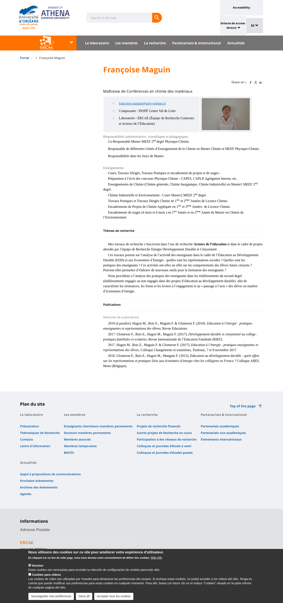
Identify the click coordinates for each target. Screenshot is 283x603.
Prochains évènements (36, 481)
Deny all (84, 598)
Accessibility (241, 7)
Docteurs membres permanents (87, 433)
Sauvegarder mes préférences (51, 598)
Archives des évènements (39, 487)
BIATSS (69, 453)
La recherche (155, 43)
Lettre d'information (35, 446)
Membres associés (77, 439)
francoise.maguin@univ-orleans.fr (142, 103)
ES (254, 25)
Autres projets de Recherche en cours (164, 433)
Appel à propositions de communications (50, 474)
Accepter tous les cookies (114, 598)
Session (37, 567)
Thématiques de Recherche (40, 433)
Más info (156, 559)
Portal (24, 58)
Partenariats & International (196, 43)
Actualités (236, 43)
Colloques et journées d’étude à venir (164, 446)
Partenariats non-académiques (223, 433)
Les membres (126, 43)
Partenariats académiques (220, 426)
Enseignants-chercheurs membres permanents (98, 426)
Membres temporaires (80, 446)
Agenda (25, 494)
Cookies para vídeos (46, 576)
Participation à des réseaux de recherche (166, 439)
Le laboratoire (97, 43)
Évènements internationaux (221, 439)
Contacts (26, 439)
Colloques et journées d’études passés (165, 453)
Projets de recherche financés (158, 426)
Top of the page (243, 406)
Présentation (29, 426)
